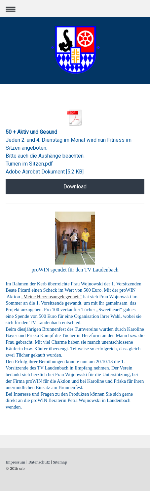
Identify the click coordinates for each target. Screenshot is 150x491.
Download (75, 186)
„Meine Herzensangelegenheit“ (51, 296)
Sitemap (60, 462)
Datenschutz (39, 462)
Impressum (15, 462)
